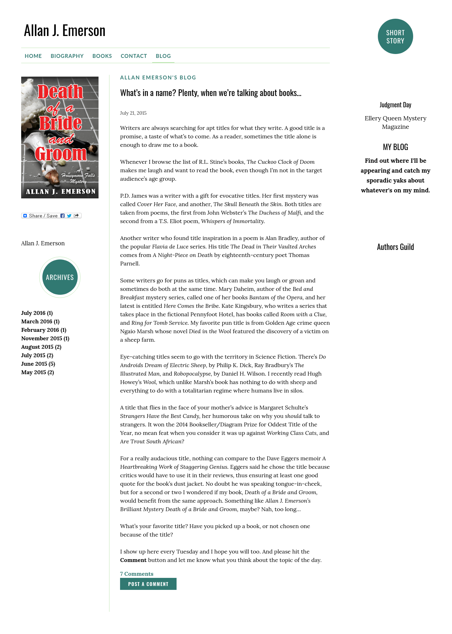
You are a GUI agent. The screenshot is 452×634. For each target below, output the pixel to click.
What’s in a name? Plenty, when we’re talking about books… (210, 92)
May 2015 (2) (37, 372)
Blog (163, 56)
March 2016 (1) (40, 321)
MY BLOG (395, 146)
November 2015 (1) (45, 338)
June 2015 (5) (38, 363)
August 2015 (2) (41, 346)
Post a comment (148, 583)
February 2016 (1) (43, 329)
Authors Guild (395, 246)
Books (102, 56)
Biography (67, 56)
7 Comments (136, 573)
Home (33, 56)
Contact (134, 56)
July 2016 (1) (37, 312)
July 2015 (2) (37, 355)
